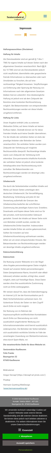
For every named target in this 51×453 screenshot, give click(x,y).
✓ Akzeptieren (25, 436)
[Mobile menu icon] (45, 16)
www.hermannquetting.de (15, 388)
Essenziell (25, 429)
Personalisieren (25, 450)
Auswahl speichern (25, 443)
